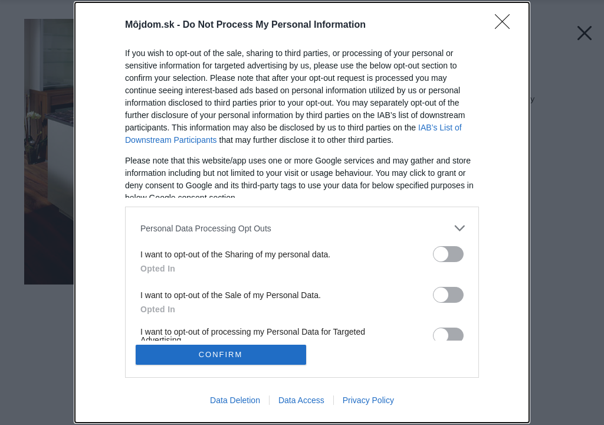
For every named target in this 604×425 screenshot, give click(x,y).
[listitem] (302, 228)
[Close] (506, 25)
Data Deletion (235, 400)
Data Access (301, 400)
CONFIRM (221, 354)
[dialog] (302, 212)
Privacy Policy (368, 400)
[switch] (448, 254)
